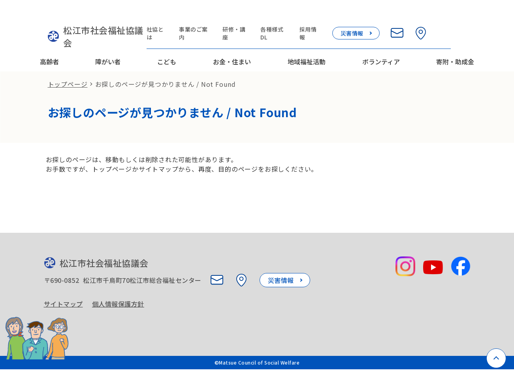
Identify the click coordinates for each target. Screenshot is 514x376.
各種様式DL (296, 17)
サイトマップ (63, 297)
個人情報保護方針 (121, 297)
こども (166, 40)
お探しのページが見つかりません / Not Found (165, 69)
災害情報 (375, 17)
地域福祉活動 (307, 40)
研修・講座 (255, 17)
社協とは (173, 17)
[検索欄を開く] (468, 16)
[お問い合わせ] (420, 16)
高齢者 (49, 40)
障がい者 (107, 40)
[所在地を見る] (444, 16)
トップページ (68, 69)
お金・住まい (232, 40)
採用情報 (333, 17)
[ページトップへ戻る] (496, 358)
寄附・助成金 (455, 40)
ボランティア (381, 40)
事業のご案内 (213, 17)
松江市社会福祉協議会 (92, 21)
